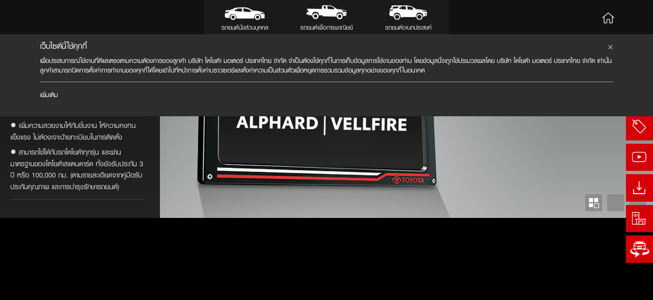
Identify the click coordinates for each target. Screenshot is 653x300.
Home (608, 17)
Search (633, 17)
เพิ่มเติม (49, 94)
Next (637, 284)
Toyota (36, 17)
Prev (615, 284)
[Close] (610, 45)
